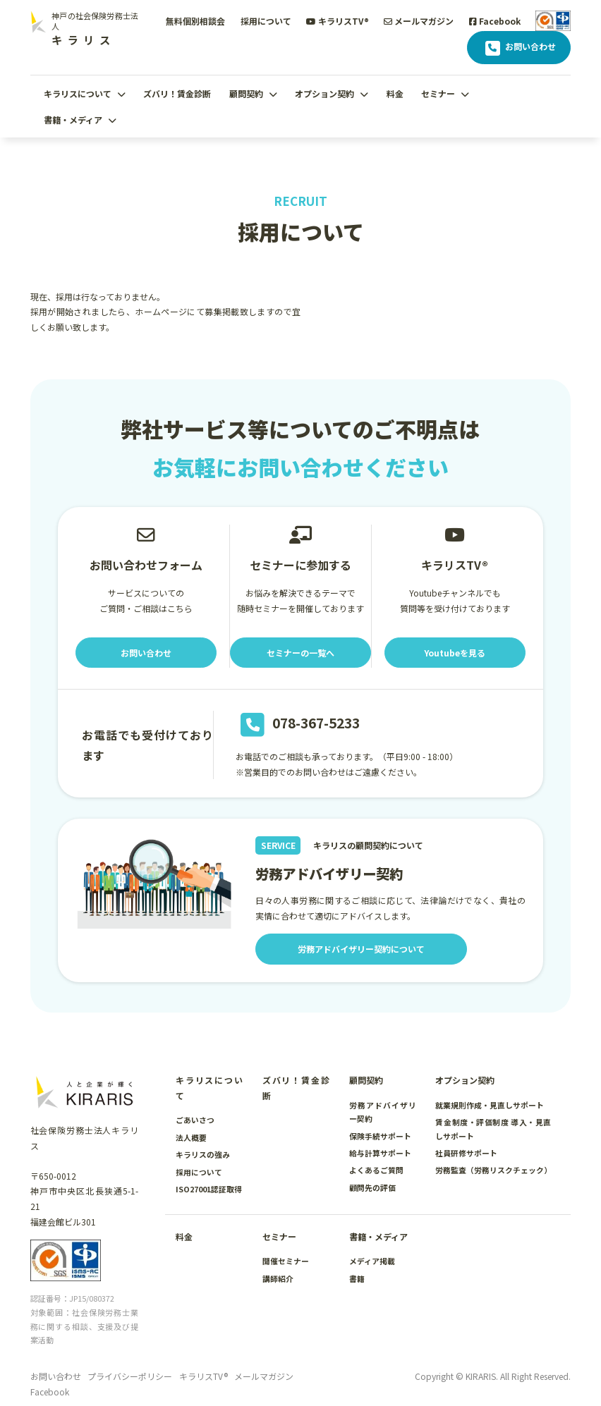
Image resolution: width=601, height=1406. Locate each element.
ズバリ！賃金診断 (177, 93)
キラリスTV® (337, 21)
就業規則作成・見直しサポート (489, 1105)
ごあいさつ (195, 1119)
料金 (395, 93)
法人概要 (191, 1137)
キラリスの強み (203, 1154)
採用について (266, 21)
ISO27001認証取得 (209, 1188)
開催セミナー (285, 1260)
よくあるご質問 (376, 1169)
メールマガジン (419, 21)
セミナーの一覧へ (300, 653)
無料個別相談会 (195, 21)
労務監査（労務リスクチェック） (493, 1169)
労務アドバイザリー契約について (361, 949)
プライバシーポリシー (129, 1376)
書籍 (357, 1278)
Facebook (495, 21)
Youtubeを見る (454, 653)
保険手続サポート (380, 1136)
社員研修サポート (466, 1153)
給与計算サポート (380, 1153)
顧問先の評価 (372, 1187)
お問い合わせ (519, 47)
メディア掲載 (372, 1260)
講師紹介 (277, 1278)
